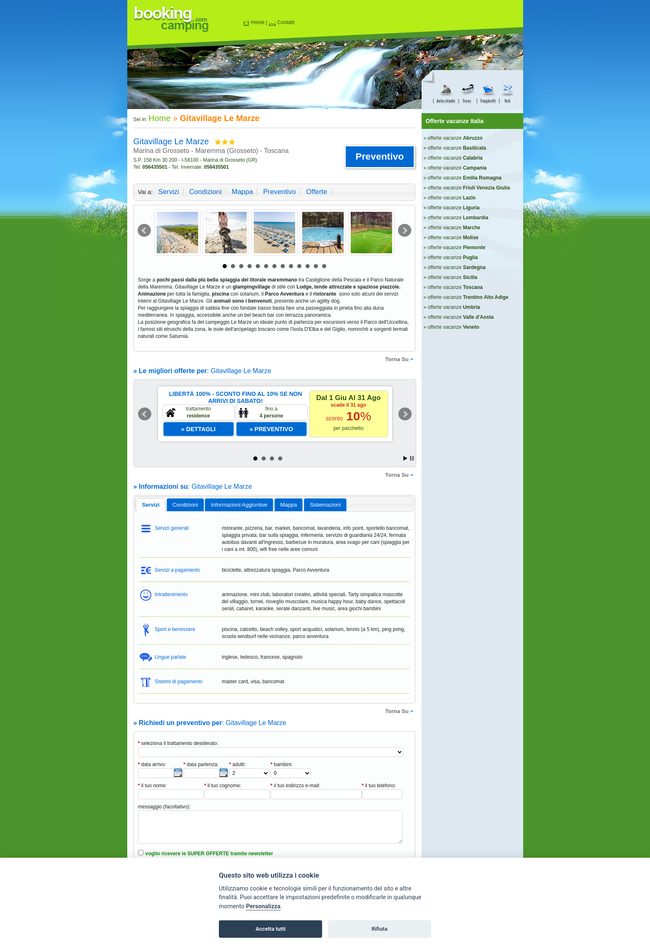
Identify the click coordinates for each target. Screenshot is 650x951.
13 (324, 266)
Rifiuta (379, 929)
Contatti (282, 22)
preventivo (279, 192)
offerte (316, 192)
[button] (379, 156)
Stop (412, 458)
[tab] (150, 505)
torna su (400, 359)
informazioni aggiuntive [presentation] (239, 505)
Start (405, 458)
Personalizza (263, 906)
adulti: (237, 764)
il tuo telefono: (379, 785)
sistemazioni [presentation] (325, 505)
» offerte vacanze (453, 138)
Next (404, 230)
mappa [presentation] (288, 505)
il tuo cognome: (222, 785)
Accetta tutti (270, 929)
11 (308, 266)
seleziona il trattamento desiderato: (178, 743)
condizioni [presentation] (185, 505)
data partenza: (201, 764)
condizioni (205, 192)
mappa (242, 192)
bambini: (282, 764)
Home (253, 22)
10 (299, 266)
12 (316, 266)
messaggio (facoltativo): (164, 807)
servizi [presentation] (151, 505)
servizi (168, 192)
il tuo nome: (152, 785)
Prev (144, 230)
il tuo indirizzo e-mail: (295, 785)
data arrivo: (152, 764)
